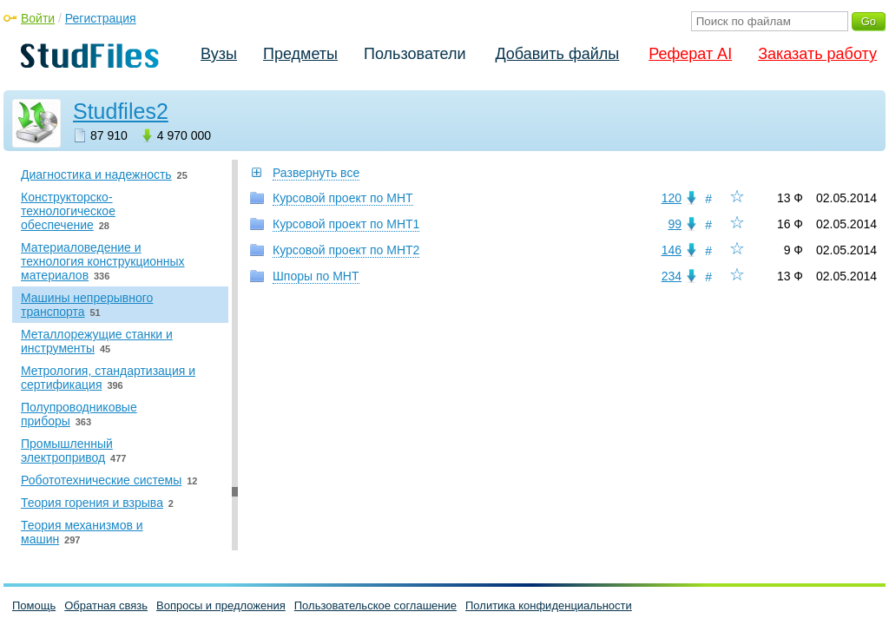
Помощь (34, 605)
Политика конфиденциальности (548, 605)
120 (672, 198)
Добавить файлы (557, 53)
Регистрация (100, 18)
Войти (38, 18)
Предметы (300, 53)
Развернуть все (316, 173)
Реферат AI (690, 53)
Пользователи (414, 53)
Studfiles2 (120, 111)
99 (675, 224)
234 (672, 276)
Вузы (219, 53)
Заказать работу (817, 53)
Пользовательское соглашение (375, 605)
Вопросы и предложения (221, 605)
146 (672, 250)
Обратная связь (106, 605)
